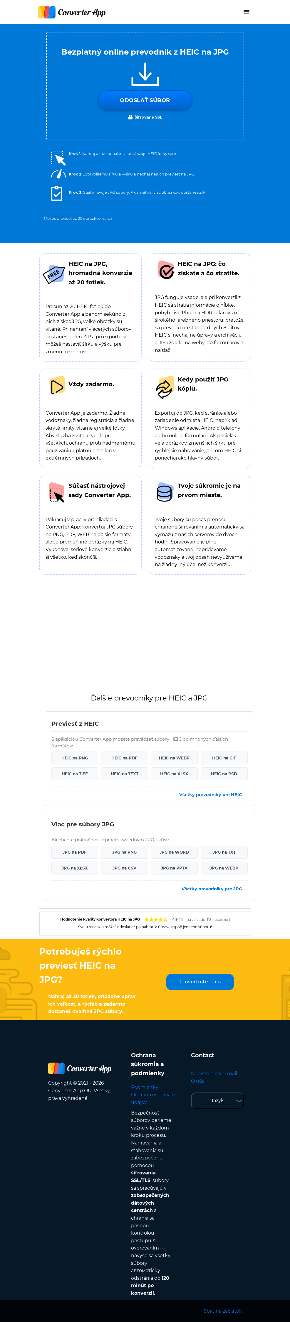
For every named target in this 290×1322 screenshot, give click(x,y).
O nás (197, 1081)
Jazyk (217, 1100)
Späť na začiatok (223, 1311)
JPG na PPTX (174, 868)
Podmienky (144, 1087)
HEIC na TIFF (75, 773)
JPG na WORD (174, 852)
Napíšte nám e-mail (214, 1073)
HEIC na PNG (74, 758)
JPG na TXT (224, 852)
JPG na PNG (124, 852)
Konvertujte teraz (200, 982)
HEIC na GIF (224, 758)
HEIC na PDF (124, 758)
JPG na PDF (75, 852)
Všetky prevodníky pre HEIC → (213, 794)
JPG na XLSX (75, 868)
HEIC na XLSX (174, 773)
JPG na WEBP (224, 868)
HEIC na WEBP (174, 758)
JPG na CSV (124, 868)
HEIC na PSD (224, 773)
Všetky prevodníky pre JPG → (214, 889)
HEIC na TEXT (124, 773)
